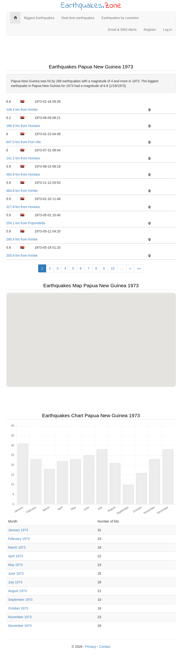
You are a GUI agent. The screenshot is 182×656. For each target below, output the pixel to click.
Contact (104, 646)
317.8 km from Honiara (23, 207)
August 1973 (17, 591)
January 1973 (18, 530)
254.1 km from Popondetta (25, 223)
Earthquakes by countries (120, 18)
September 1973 (20, 599)
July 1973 (15, 582)
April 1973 (15, 556)
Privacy (90, 646)
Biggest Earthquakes (39, 18)
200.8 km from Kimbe (22, 255)
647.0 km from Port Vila (23, 142)
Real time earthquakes (77, 18)
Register (150, 29)
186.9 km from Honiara (23, 126)
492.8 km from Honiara (23, 174)
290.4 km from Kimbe (22, 239)
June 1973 (16, 573)
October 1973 (18, 608)
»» (139, 268)
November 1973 (20, 617)
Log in (167, 29)
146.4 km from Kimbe (22, 109)
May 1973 (15, 565)
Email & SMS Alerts (122, 29)
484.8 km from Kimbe (22, 190)
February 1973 (19, 539)
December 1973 (20, 626)
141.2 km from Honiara (23, 158)
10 (112, 268)
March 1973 (17, 547)
